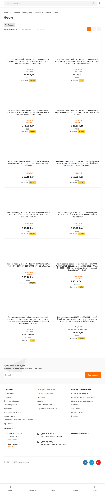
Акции (40, 401)
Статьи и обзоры (11, 401)
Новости (7, 397)
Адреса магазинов (79, 393)
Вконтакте (85, 462)
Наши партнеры (11, 405)
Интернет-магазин (46, 389)
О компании (9, 393)
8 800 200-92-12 (14, 433)
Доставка (75, 408)
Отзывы (74, 416)
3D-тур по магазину (13, 412)
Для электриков (44, 405)
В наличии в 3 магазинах (78, 121)
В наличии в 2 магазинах (29, 121)
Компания (8, 389)
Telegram (91, 462)
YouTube (98, 462)
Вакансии (8, 408)
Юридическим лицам (47, 408)
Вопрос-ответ (77, 412)
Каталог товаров (45, 393)
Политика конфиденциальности (18, 420)
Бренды (41, 397)
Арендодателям (11, 416)
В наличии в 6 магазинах (78, 224)
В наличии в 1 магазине (29, 70)
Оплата (74, 405)
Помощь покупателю (81, 389)
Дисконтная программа (82, 401)
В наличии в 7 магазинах (29, 224)
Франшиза (8, 423)
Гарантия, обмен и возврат (83, 397)
